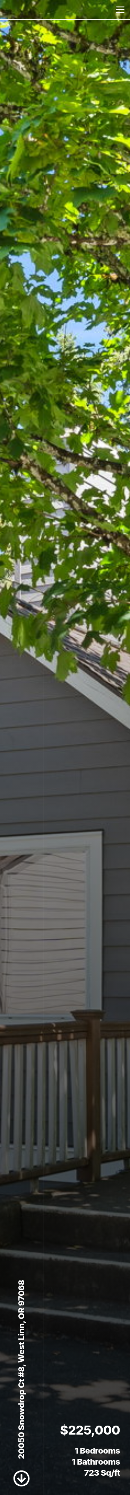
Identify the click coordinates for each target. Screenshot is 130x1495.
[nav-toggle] (120, 9)
